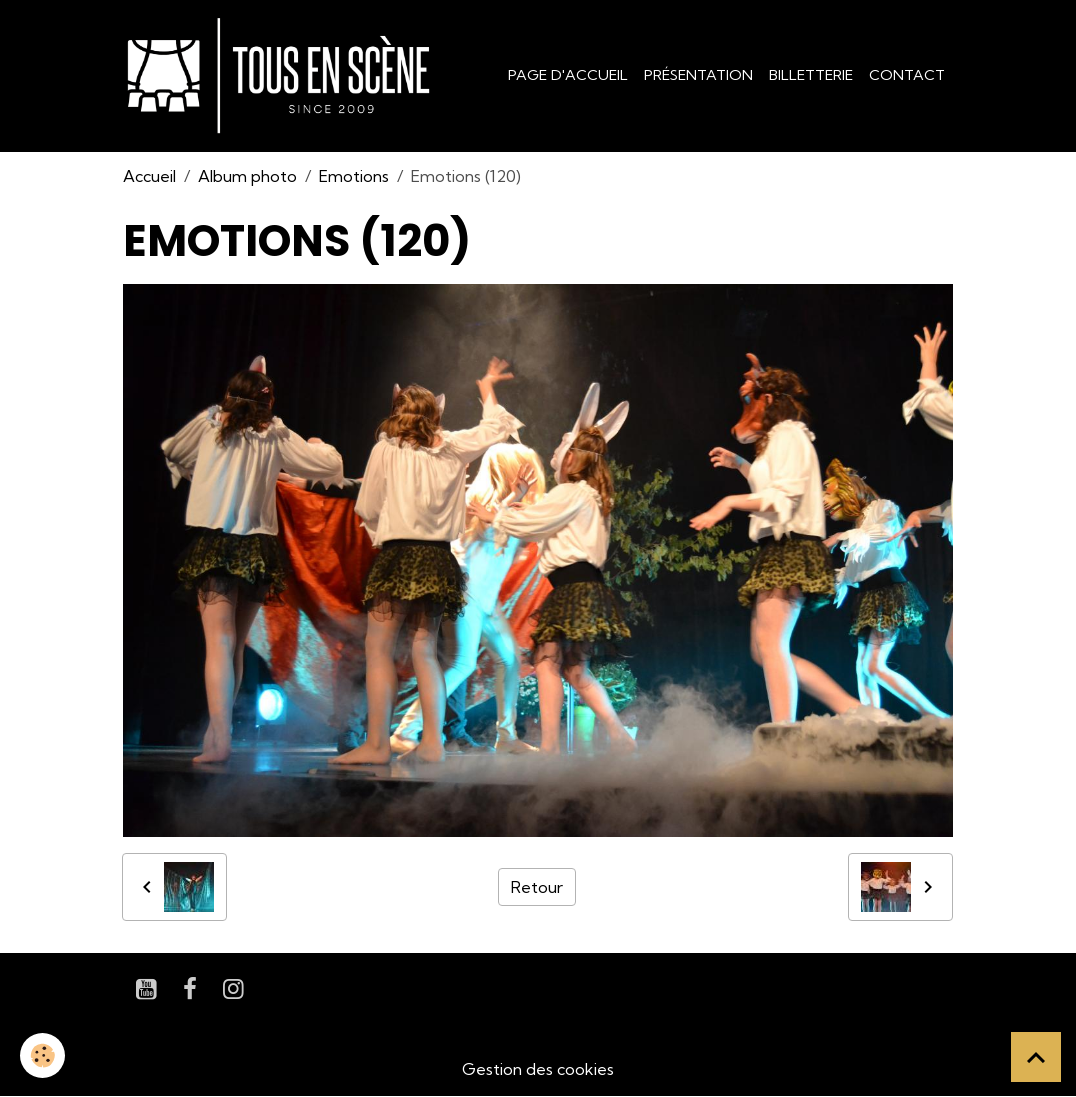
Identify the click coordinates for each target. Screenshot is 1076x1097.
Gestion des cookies (538, 1069)
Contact (907, 75)
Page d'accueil (568, 75)
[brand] (282, 76)
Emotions (354, 176)
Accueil (149, 176)
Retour (537, 887)
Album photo (247, 176)
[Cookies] (42, 1055)
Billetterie (811, 75)
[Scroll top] (1036, 1057)
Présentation (698, 75)
